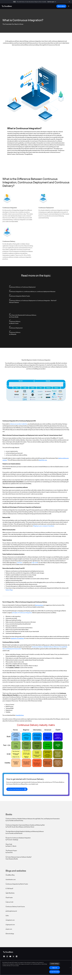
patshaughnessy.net (11, 911)
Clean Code (9, 844)
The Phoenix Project (11, 850)
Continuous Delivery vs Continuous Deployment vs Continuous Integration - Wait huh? (32, 300)
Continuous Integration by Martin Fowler (17, 884)
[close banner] (69, 1)
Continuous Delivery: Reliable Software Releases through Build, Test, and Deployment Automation (33, 818)
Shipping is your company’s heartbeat (43, 526)
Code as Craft (9, 902)
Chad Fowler (9, 897)
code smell (35, 562)
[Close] (70, 970)
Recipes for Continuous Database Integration (18, 838)
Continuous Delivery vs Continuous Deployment (22, 287)
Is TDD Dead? (9, 888)
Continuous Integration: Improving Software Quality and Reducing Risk (25, 825)
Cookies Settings (55, 966)
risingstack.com (10, 920)
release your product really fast (18, 424)
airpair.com (9, 929)
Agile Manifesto (10, 893)
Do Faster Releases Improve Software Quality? (18, 857)
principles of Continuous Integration (22, 612)
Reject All (54, 970)
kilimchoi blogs (10, 933)
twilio (7, 915)
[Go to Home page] (7, 6)
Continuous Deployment (16, 328)
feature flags (9, 590)
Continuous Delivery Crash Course (15, 906)
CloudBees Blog (10, 875)
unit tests (19, 562)
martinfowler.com (11, 879)
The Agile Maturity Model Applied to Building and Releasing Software (25, 831)
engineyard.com (10, 924)
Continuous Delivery (14, 321)
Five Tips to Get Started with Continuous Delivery (22, 315)
